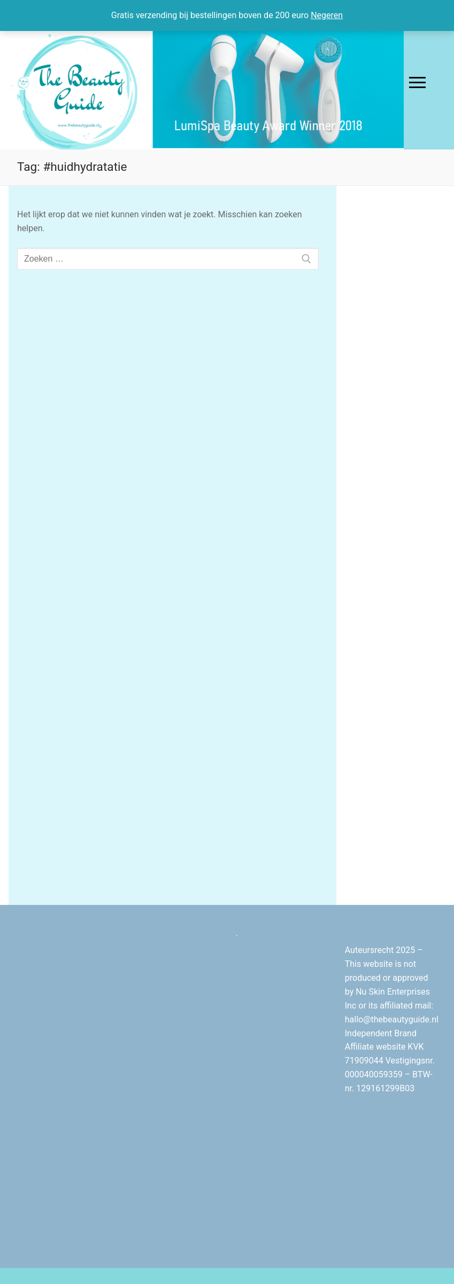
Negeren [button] (327, 15)
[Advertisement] (395, 368)
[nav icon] (417, 83)
